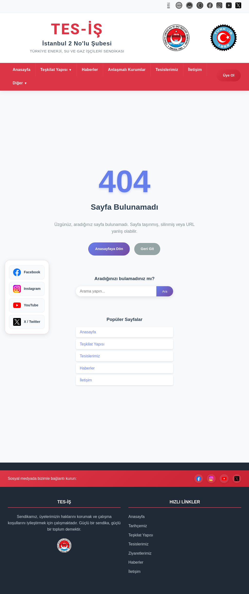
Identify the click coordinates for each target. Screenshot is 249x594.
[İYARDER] (179, 6)
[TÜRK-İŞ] (199, 6)
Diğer (18, 97)
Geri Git (150, 262)
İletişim (195, 83)
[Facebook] (195, 492)
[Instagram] (209, 492)
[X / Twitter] (236, 492)
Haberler (90, 83)
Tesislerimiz (167, 83)
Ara (164, 305)
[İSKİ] (168, 6)
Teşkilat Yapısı (54, 83)
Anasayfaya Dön (107, 262)
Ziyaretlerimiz (139, 567)
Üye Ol (227, 89)
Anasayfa (21, 83)
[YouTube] (223, 492)
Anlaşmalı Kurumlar (127, 83)
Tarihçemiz (137, 540)
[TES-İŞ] (189, 6)
